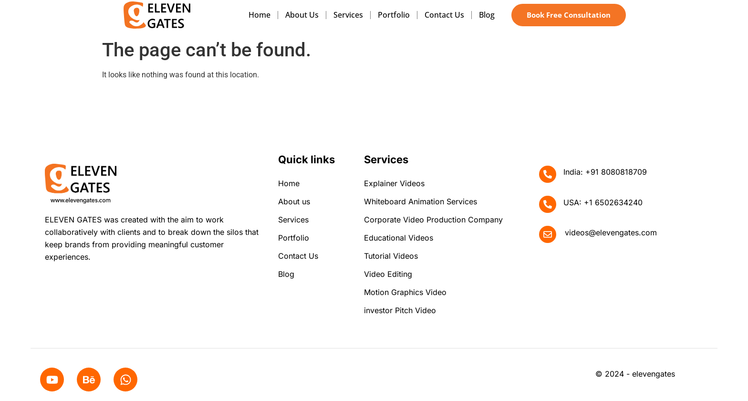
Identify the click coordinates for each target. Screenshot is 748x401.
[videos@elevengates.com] (547, 234)
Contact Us (444, 15)
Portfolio (394, 15)
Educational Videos (398, 238)
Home (259, 15)
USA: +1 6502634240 (603, 202)
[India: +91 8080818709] (547, 174)
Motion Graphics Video (405, 292)
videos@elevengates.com (611, 232)
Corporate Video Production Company (433, 219)
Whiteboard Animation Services (420, 201)
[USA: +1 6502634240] (547, 204)
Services (348, 15)
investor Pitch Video (400, 310)
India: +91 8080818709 (605, 172)
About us (302, 15)
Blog (487, 15)
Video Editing (388, 274)
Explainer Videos (394, 183)
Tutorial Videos (391, 256)
